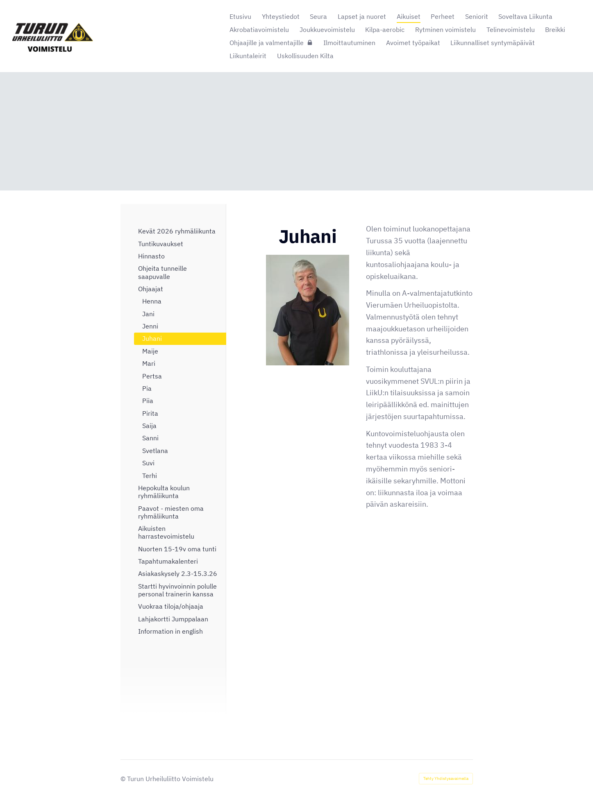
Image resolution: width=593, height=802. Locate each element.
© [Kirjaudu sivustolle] (123, 779)
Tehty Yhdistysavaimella (445, 778)
